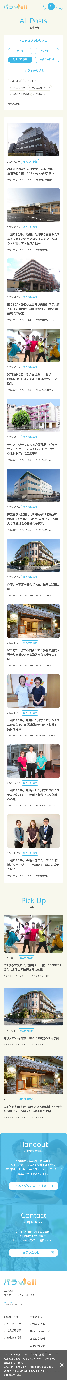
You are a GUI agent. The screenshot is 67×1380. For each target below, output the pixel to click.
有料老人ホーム (43, 94)
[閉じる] (60, 1365)
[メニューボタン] (59, 6)
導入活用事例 (14, 1330)
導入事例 (16, 81)
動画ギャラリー (38, 1317)
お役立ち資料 (37, 1339)
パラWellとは (37, 1324)
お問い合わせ (37, 1346)
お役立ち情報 (47, 59)
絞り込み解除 (14, 104)
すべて (20, 51)
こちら (14, 1375)
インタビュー (47, 51)
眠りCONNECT (38, 1331)
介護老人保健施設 (20, 94)
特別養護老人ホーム (40, 87)
